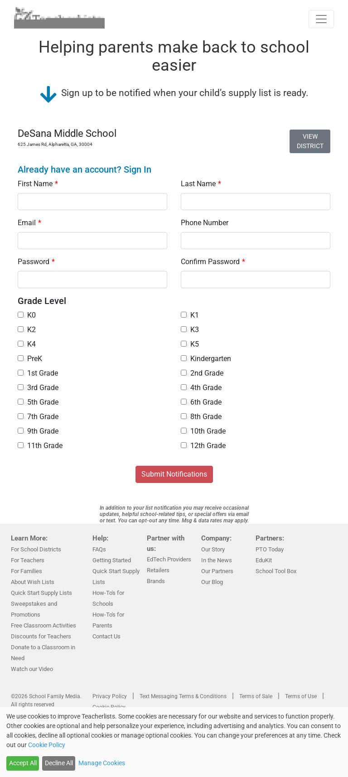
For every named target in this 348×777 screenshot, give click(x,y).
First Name (38, 183)
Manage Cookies (101, 763)
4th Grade (201, 387)
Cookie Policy (46, 744)
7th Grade (38, 416)
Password (36, 261)
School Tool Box (276, 571)
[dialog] (174, 742)
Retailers (158, 570)
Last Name (201, 183)
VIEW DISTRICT (310, 141)
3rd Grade (38, 387)
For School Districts (36, 549)
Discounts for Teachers (41, 636)
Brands (156, 581)
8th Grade (201, 416)
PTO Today (270, 549)
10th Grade (203, 431)
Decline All (59, 763)
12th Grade (203, 445)
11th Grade (40, 445)
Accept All (23, 763)
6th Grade (201, 402)
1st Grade (38, 373)
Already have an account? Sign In (84, 169)
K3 (190, 329)
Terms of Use (301, 696)
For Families (26, 571)
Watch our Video (32, 669)
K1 (190, 315)
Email (29, 222)
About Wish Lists (32, 582)
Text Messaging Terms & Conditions (183, 696)
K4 (27, 344)
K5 (190, 344)
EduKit (264, 560)
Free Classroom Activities (43, 625)
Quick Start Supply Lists (41, 592)
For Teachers (27, 560)
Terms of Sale (255, 696)
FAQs (99, 549)
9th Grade (38, 431)
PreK (30, 358)
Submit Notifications (174, 474)
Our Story (213, 549)
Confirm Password (213, 261)
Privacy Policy (109, 696)
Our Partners (217, 571)
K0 (27, 315)
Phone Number (204, 222)
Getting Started (111, 560)
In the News (216, 560)
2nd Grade (202, 373)
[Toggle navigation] (321, 19)
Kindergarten (206, 358)
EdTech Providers (169, 559)
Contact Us (106, 636)
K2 (27, 329)
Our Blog (212, 582)
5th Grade (38, 402)
